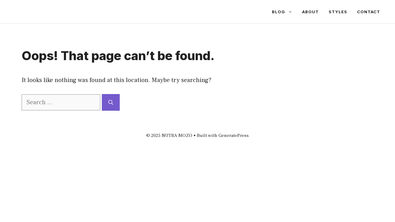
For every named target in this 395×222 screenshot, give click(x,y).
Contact (368, 11)
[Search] (111, 102)
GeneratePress (233, 135)
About (310, 11)
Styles (338, 11)
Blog (284, 11)
